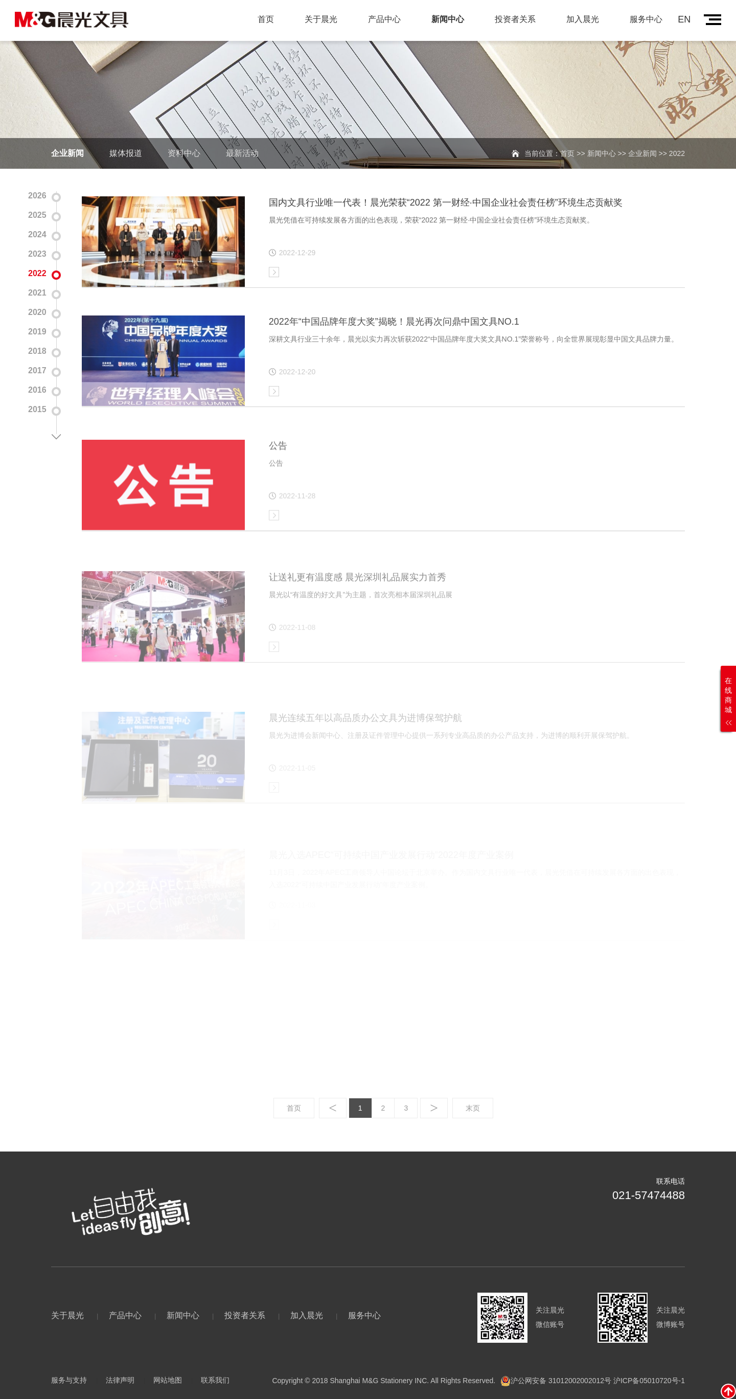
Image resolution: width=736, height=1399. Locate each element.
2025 (37, 213)
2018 (37, 349)
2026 (37, 193)
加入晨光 (582, 19)
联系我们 (215, 1380)
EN (684, 19)
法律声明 (120, 1380)
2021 (37, 290)
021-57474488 (648, 1195)
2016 (37, 387)
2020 (37, 310)
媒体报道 (125, 153)
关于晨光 (321, 19)
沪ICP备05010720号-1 (649, 1380)
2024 (37, 232)
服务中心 (646, 19)
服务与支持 (69, 1380)
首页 (266, 19)
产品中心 (384, 19)
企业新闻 (67, 153)
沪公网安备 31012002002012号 (561, 1380)
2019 (37, 329)
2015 (37, 407)
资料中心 (184, 153)
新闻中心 (447, 19)
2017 (37, 368)
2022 (37, 271)
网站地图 (167, 1380)
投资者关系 (515, 19)
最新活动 (242, 153)
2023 (37, 251)
